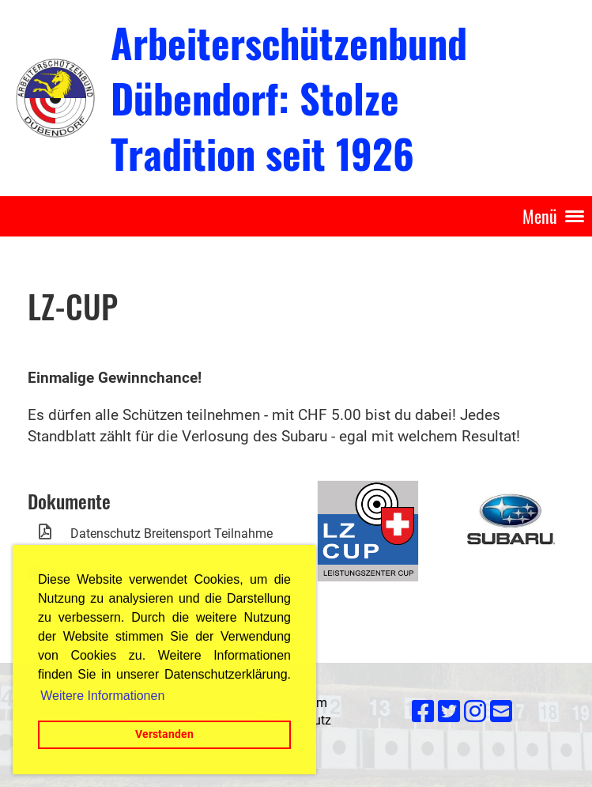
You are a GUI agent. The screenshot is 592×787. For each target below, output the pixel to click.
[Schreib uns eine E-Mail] (501, 712)
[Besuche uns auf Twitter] (449, 712)
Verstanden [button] (164, 734)
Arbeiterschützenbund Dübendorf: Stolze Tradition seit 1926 (289, 97)
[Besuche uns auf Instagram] (475, 712)
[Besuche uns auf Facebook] (423, 712)
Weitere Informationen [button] (102, 695)
